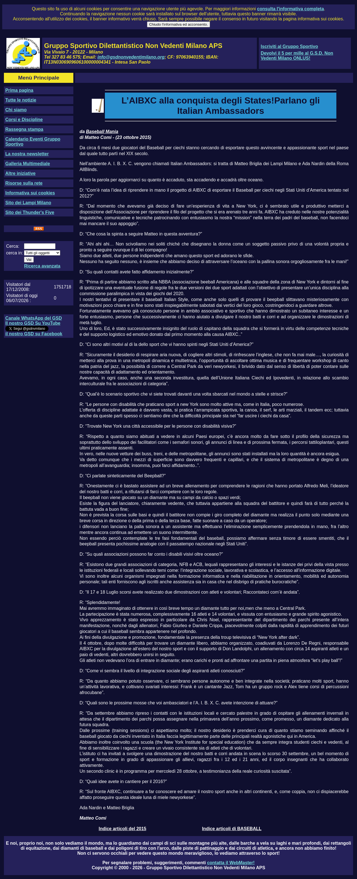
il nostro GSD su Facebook (33, 333)
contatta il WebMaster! (230, 862)
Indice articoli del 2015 (122, 828)
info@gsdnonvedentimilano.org (131, 57)
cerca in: (14, 253)
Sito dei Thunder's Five (29, 212)
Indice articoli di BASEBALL (231, 828)
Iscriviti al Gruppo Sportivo (289, 46)
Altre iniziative (20, 173)
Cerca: (12, 246)
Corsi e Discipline (24, 119)
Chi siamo (15, 109)
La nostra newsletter (27, 153)
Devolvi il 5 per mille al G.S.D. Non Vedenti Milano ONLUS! (297, 56)
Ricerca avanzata (42, 266)
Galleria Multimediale (27, 163)
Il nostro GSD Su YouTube (32, 323)
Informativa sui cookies (30, 193)
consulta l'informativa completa (290, 8)
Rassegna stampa (24, 129)
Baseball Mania (102, 131)
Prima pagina (19, 90)
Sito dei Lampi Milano (28, 202)
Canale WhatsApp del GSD (33, 318)
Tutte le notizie (20, 100)
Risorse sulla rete (23, 183)
